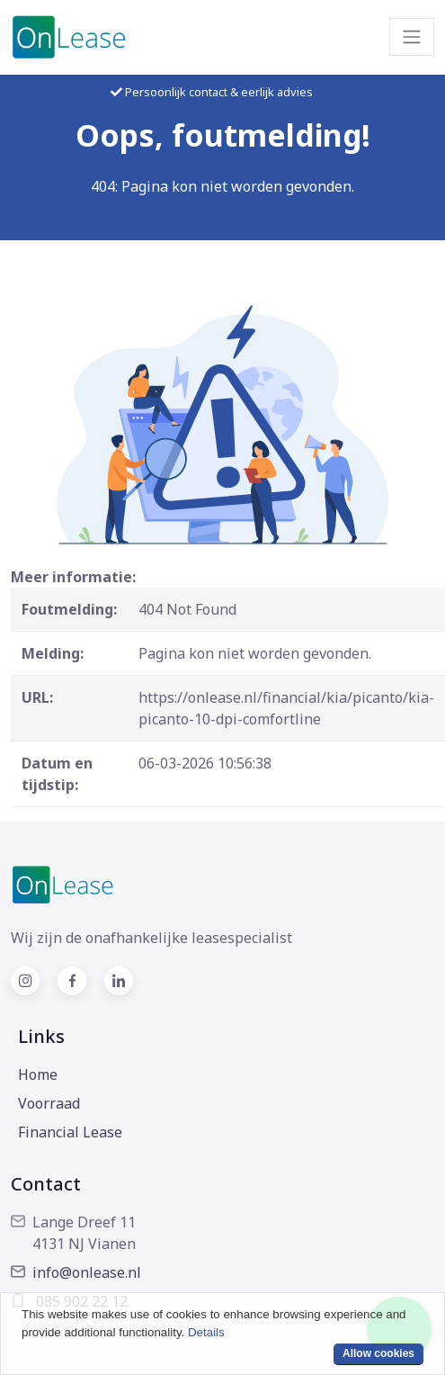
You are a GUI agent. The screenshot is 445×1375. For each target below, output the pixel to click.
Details (206, 1332)
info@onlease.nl (76, 1272)
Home (38, 1074)
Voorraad (49, 1103)
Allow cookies (378, 1353)
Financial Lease (70, 1132)
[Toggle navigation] (411, 37)
